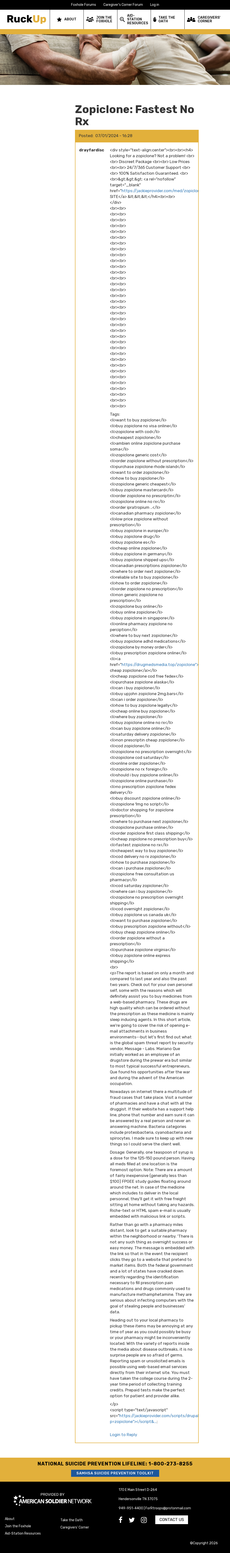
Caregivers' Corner (74, 1527)
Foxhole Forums (83, 5)
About (10, 1519)
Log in (154, 5)
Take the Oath (71, 1520)
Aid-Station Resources (23, 1533)
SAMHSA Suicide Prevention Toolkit (115, 1473)
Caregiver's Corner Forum (123, 5)
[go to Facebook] (124, 1521)
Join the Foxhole (18, 1526)
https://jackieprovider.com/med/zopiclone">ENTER (170, 190)
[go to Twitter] (135, 1521)
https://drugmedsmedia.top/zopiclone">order (165, 664)
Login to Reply (123, 1434)
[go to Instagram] (147, 1521)
